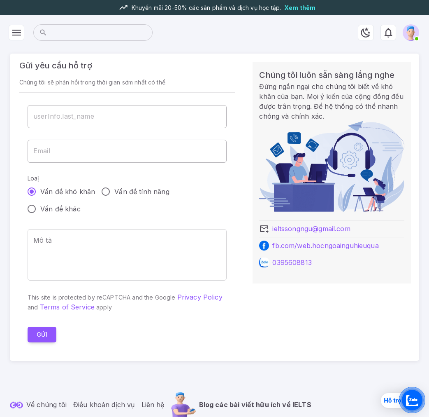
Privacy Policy (200, 297)
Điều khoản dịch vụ (104, 405)
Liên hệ (153, 405)
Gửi (42, 335)
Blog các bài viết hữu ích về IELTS (255, 405)
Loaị (33, 178)
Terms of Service (67, 307)
